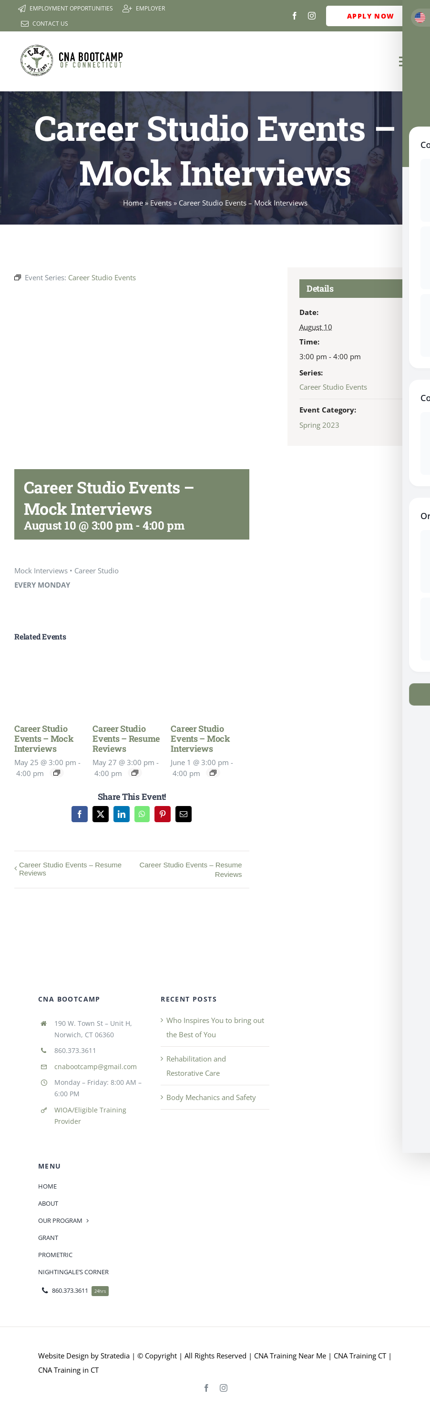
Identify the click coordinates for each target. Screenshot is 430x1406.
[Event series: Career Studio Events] (56, 773)
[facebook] (294, 16)
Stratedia (115, 1355)
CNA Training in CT (68, 1370)
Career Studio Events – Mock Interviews (44, 738)
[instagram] (312, 16)
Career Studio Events (333, 387)
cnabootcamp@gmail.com (95, 1066)
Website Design (63, 1355)
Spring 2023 (319, 425)
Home (133, 202)
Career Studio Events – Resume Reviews (126, 738)
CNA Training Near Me (290, 1355)
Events (161, 202)
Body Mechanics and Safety (211, 1097)
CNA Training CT (359, 1355)
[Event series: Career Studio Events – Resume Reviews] (135, 773)
